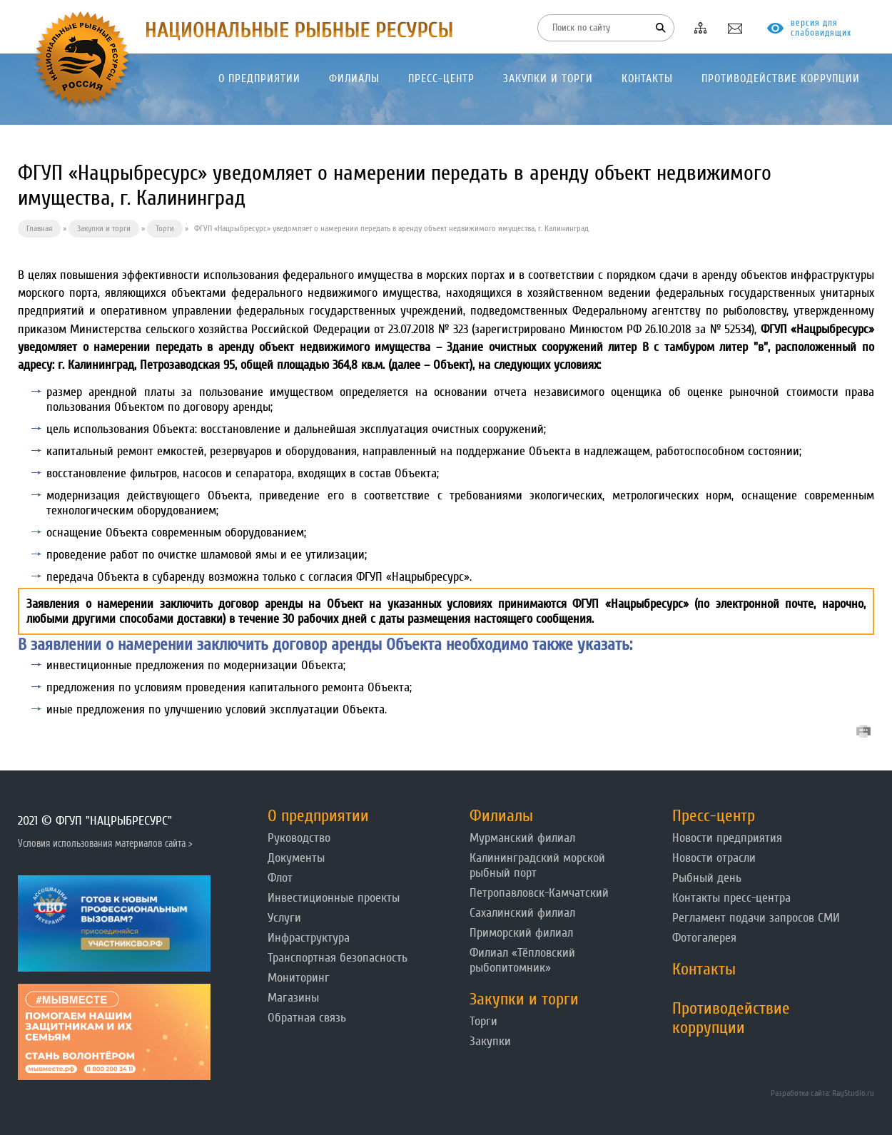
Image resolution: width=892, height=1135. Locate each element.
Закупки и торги (104, 228)
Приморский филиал (521, 932)
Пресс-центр (713, 815)
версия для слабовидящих (821, 28)
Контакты (704, 969)
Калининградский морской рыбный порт (537, 865)
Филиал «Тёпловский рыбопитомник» (522, 960)
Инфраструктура (309, 937)
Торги (165, 228)
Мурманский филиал (522, 837)
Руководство (299, 837)
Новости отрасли (714, 857)
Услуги (284, 917)
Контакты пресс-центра (731, 897)
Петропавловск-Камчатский (539, 892)
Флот (280, 877)
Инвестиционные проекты (334, 897)
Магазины (293, 997)
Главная (39, 228)
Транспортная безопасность (337, 957)
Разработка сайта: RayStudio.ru (822, 1093)
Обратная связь (307, 1017)
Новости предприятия (727, 837)
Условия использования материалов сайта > (105, 844)
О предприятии (318, 815)
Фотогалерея (704, 937)
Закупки (490, 1041)
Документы (296, 857)
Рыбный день (706, 877)
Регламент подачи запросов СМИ (756, 917)
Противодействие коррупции (731, 1018)
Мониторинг (299, 977)
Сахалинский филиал (522, 912)
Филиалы (501, 815)
